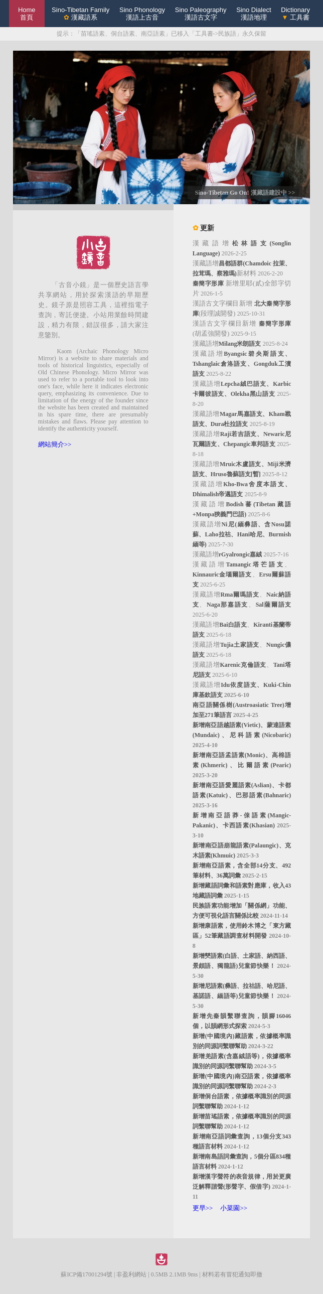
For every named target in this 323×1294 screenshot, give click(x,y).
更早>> (203, 1208)
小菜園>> (233, 1208)
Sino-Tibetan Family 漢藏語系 (80, 13)
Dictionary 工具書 (295, 13)
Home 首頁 (27, 13)
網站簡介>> (55, 444)
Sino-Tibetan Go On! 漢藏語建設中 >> (245, 192)
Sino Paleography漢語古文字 (201, 13)
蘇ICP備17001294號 (86, 1274)
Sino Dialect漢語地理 (253, 13)
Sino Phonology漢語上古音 (142, 13)
